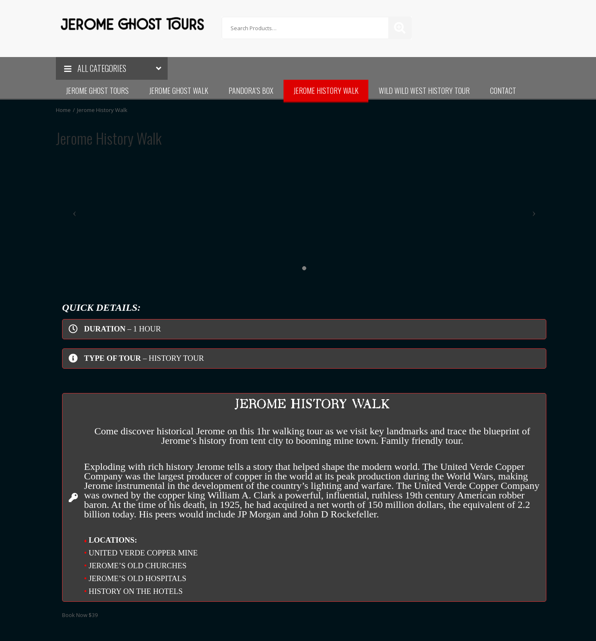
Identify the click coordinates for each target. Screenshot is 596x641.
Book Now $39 (80, 615)
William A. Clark (241, 495)
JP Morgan (259, 514)
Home (63, 110)
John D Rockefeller (338, 514)
